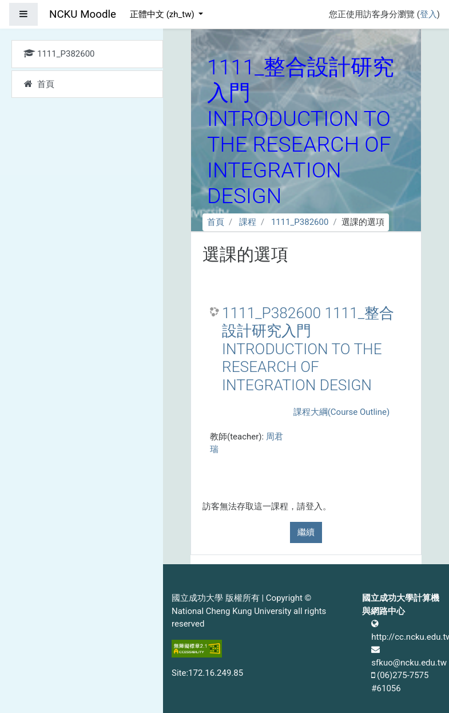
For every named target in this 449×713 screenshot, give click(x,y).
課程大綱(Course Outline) (341, 412)
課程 (247, 222)
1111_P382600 (300, 222)
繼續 (306, 532)
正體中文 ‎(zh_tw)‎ (163, 14)
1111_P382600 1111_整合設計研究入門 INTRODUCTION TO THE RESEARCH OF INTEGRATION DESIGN (308, 349)
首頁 (215, 222)
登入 (428, 14)
